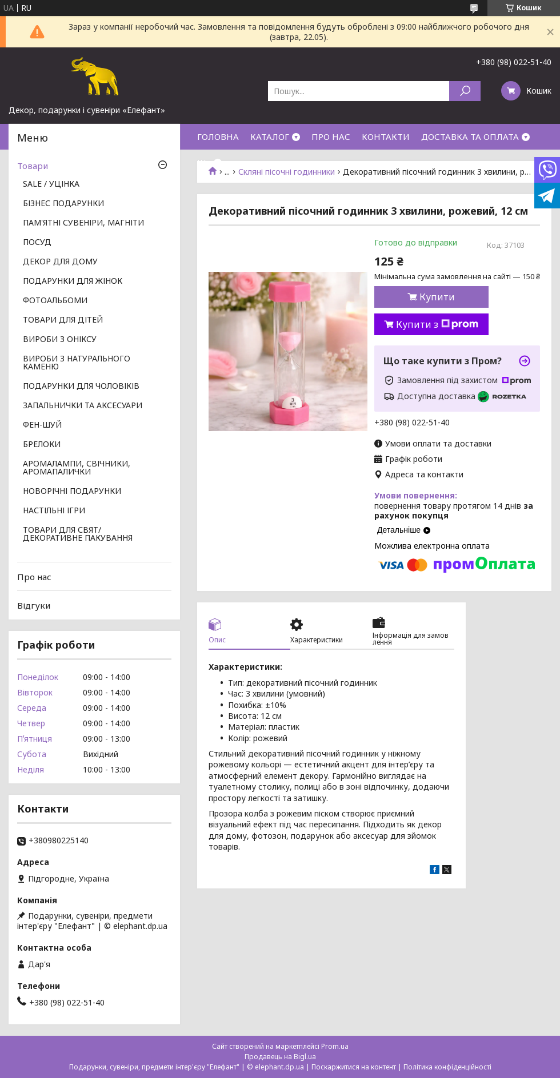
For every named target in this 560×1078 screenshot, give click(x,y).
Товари (32, 165)
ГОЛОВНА (218, 136)
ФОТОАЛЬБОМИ (55, 300)
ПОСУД (37, 242)
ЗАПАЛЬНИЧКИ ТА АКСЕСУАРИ (82, 406)
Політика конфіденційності (447, 1067)
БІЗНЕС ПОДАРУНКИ (63, 203)
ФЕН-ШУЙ (42, 425)
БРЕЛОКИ (42, 444)
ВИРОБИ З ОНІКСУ (60, 339)
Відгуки (33, 605)
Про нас (34, 576)
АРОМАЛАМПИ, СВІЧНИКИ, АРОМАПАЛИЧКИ (76, 468)
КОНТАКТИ (386, 136)
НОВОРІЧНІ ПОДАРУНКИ (72, 491)
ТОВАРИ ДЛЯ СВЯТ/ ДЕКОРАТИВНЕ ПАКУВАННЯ (78, 534)
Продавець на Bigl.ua (280, 1056)
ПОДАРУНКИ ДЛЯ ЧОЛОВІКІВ (81, 386)
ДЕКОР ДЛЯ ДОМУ (60, 262)
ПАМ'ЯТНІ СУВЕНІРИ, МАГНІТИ (83, 223)
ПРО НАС (330, 136)
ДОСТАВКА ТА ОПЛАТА (470, 136)
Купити (437, 297)
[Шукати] (465, 91)
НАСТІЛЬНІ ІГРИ (54, 511)
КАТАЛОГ (269, 136)
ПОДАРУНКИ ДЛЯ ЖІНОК (72, 281)
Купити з (437, 324)
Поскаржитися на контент (353, 1067)
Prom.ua (335, 1046)
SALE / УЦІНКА (51, 184)
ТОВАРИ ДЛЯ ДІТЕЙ (63, 320)
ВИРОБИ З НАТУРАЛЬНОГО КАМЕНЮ (76, 363)
